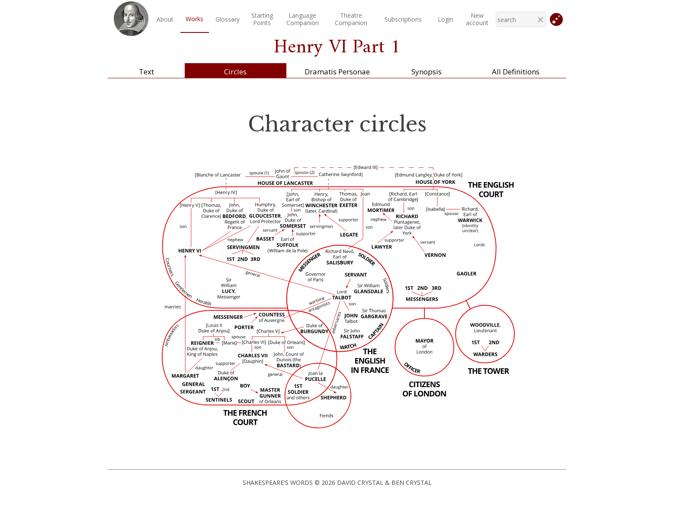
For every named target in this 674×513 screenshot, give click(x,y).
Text (146, 72)
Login (445, 19)
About (165, 19)
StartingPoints (262, 19)
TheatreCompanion (351, 19)
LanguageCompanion (302, 19)
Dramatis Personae (337, 72)
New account (477, 19)
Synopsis (426, 72)
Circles (235, 72)
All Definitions (515, 72)
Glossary (227, 19)
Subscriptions (403, 19)
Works (194, 18)
